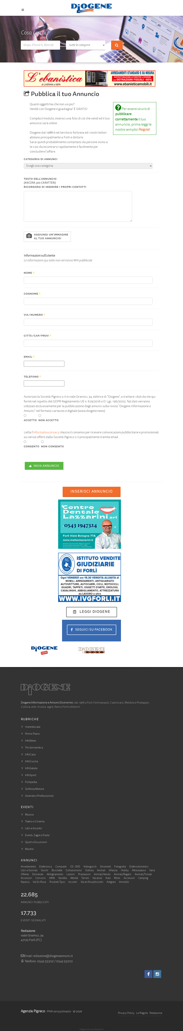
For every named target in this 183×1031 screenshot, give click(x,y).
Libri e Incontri (33, 828)
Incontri (73, 882)
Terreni (85, 878)
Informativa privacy (46, 432)
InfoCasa (30, 754)
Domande (37, 874)
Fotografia (120, 867)
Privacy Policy (126, 1013)
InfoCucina (31, 761)
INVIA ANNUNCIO (44, 465)
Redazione (156, 1013)
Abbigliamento (55, 874)
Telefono (33, 376)
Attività (74, 878)
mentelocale (32, 727)
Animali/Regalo (122, 874)
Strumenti (105, 867)
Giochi (44, 870)
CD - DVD (75, 867)
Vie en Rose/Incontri (92, 882)
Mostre (29, 849)
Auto (108, 878)
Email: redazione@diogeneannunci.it (47, 956)
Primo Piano (32, 734)
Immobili (124, 882)
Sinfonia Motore (34, 789)
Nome (29, 272)
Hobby (125, 870)
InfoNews (30, 741)
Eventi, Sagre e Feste (37, 835)
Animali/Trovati (143, 874)
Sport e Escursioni (36, 842)
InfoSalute (31, 768)
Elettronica (45, 867)
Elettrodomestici (138, 867)
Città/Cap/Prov (38, 335)
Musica (29, 814)
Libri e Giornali (29, 870)
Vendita (62, 878)
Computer (61, 867)
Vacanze (97, 878)
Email (29, 356)
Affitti (52, 878)
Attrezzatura (139, 870)
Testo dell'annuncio (55, 182)
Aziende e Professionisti (39, 796)
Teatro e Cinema (34, 821)
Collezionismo (74, 870)
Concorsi (40, 878)
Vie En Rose (39, 882)
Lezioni (71, 874)
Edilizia (89, 870)
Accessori (26, 878)
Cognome (32, 293)
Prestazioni (84, 874)
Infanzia (113, 870)
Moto (117, 878)
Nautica (25, 882)
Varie (152, 870)
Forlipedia (31, 782)
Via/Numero (35, 314)
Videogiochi (90, 867)
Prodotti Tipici (57, 882)
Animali (101, 870)
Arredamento (28, 867)
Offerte (25, 874)
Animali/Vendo (102, 874)
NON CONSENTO (52, 446)
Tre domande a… (35, 747)
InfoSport (30, 775)
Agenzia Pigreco (33, 1011)
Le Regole (142, 1013)
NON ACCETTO (48, 420)
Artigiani (111, 882)
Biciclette (57, 870)
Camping (143, 878)
